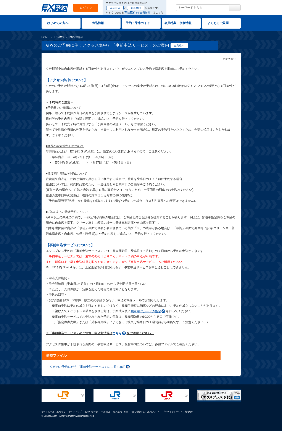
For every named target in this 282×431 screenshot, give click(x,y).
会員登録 (136, 8)
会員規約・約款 (120, 411)
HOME (45, 37)
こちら (159, 12)
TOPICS (59, 37)
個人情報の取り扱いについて (146, 411)
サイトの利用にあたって (53, 411)
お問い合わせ (91, 411)
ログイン (86, 8)
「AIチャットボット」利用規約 (178, 411)
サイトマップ (75, 411)
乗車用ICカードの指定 (146, 311)
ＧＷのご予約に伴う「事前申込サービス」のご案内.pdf (87, 366)
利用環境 (105, 411)
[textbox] (202, 7)
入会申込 (115, 8)
